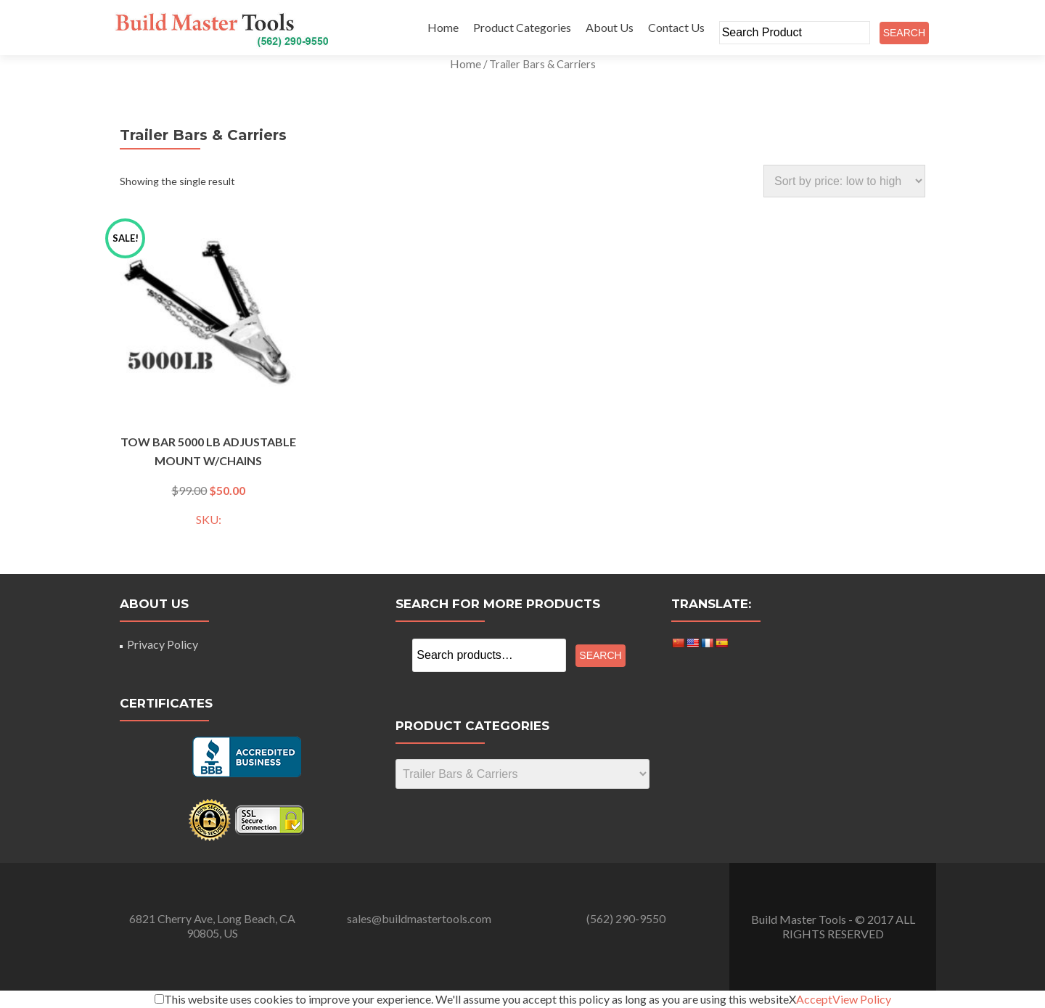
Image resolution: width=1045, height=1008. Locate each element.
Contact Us (676, 27)
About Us (610, 27)
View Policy (861, 999)
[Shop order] (844, 181)
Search (600, 655)
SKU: (209, 382)
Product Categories (522, 27)
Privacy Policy (162, 644)
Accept (814, 999)
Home (443, 27)
